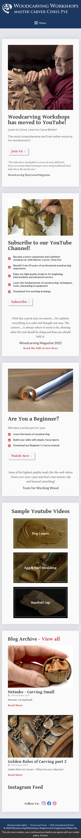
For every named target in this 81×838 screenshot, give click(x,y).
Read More (15, 705)
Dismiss (44, 835)
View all (51, 639)
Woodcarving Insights (17, 825)
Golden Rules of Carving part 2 (37, 761)
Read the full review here (40, 348)
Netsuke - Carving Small (31, 692)
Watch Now (21, 456)
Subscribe (20, 302)
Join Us (18, 151)
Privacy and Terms (38, 825)
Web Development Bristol (62, 825)
